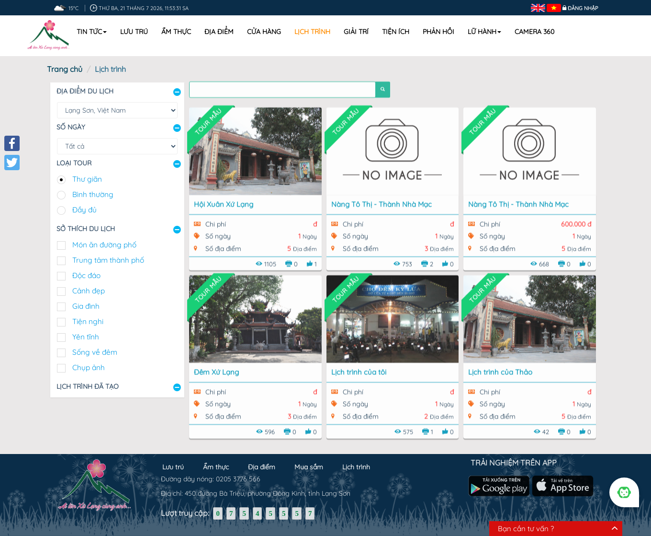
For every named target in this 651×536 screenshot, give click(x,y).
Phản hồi (438, 31)
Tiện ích (395, 31)
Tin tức (92, 31)
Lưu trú (134, 31)
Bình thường (92, 194)
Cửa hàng (264, 31)
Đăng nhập (583, 8)
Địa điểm (219, 31)
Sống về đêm (94, 352)
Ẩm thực (176, 31)
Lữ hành (484, 31)
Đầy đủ (84, 209)
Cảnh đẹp (88, 290)
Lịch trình (312, 31)
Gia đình (86, 306)
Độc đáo (86, 275)
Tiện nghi (87, 321)
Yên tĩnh (85, 336)
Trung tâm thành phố (108, 260)
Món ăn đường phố (104, 244)
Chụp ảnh (88, 367)
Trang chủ (64, 69)
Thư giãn (87, 179)
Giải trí (356, 31)
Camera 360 (534, 31)
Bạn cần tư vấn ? (526, 528)
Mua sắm (308, 463)
